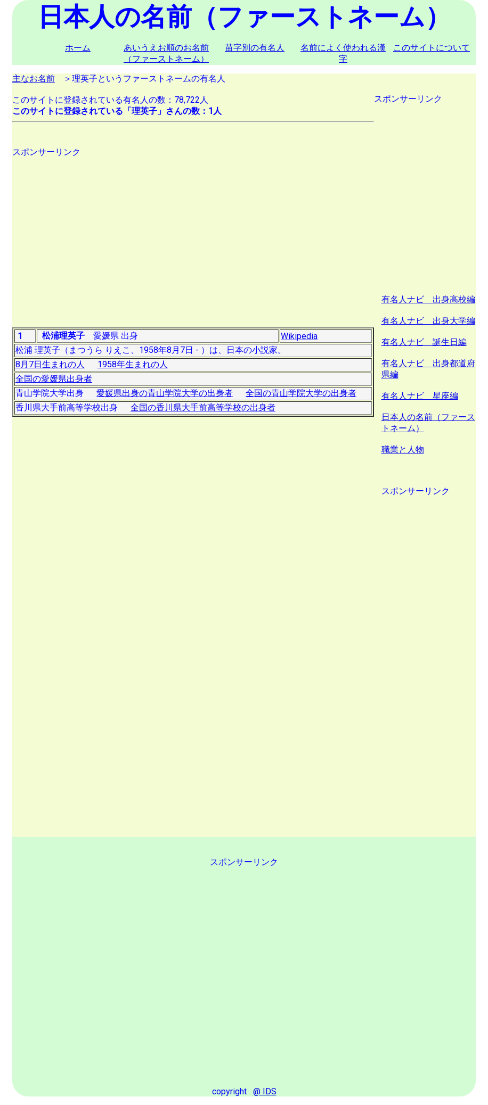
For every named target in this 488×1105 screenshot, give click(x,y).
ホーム (78, 48)
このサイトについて (431, 48)
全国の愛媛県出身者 (53, 379)
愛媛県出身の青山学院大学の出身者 (164, 393)
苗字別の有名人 (254, 48)
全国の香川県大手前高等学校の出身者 (203, 407)
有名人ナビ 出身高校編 (428, 299)
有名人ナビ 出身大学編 (428, 321)
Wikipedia (299, 336)
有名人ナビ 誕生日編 (424, 342)
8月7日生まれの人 (50, 364)
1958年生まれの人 (132, 364)
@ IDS (264, 1091)
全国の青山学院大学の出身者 (301, 393)
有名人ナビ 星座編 (419, 396)
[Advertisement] (193, 232)
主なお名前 (33, 78)
